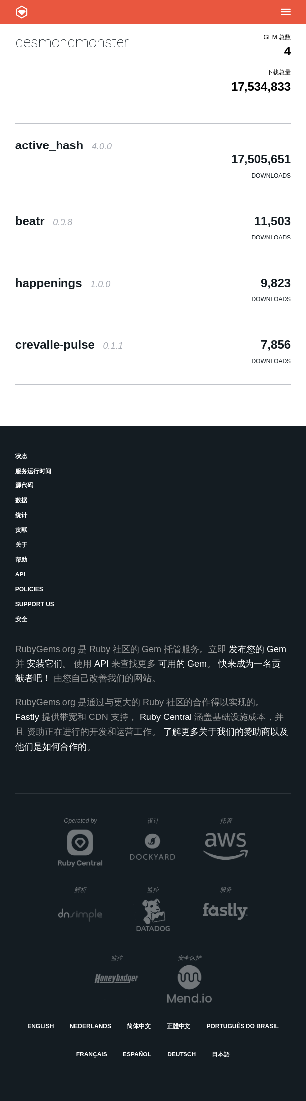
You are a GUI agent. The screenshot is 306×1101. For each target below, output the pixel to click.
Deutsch (181, 1054)
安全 (21, 619)
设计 (161, 820)
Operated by (83, 824)
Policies (29, 589)
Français (91, 1054)
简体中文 (139, 1026)
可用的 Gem (182, 664)
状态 (21, 456)
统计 (21, 515)
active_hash (63, 145)
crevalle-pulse (69, 344)
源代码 (24, 485)
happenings (62, 282)
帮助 (21, 559)
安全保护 (195, 957)
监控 (161, 889)
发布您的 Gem (257, 649)
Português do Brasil (243, 1026)
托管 (232, 820)
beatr (43, 221)
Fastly (27, 717)
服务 (233, 889)
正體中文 (178, 1026)
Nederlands (90, 1026)
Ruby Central (166, 717)
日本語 (221, 1054)
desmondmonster (72, 41)
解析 (88, 889)
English (40, 1026)
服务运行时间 (33, 471)
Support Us (34, 604)
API (20, 574)
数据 (21, 500)
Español (137, 1054)
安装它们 (44, 664)
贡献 (21, 530)
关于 (21, 544)
